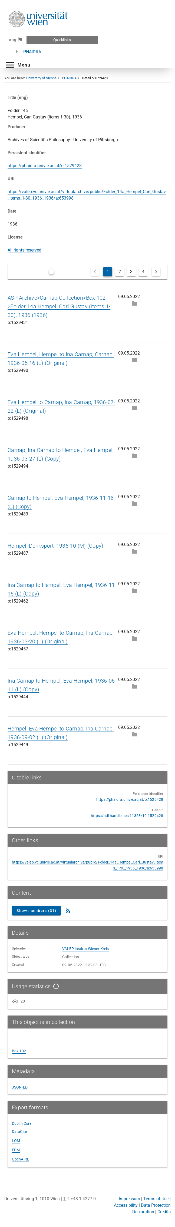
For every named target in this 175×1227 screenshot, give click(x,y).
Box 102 (19, 1051)
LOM (16, 1141)
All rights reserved (24, 250)
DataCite (19, 1131)
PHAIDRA (32, 51)
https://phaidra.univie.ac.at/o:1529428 (45, 165)
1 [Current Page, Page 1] (108, 271)
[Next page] (156, 271)
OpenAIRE (20, 1159)
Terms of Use (156, 1198)
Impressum (129, 1198)
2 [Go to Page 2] (119, 271)
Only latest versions (66, 271)
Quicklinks (62, 40)
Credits (164, 1211)
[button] (17, 65)
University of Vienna (41, 78)
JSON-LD (20, 1087)
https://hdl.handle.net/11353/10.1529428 (127, 815)
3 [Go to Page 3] (131, 271)
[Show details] (55, 986)
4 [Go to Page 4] (143, 271)
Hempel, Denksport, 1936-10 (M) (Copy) (55, 546)
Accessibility (126, 1205)
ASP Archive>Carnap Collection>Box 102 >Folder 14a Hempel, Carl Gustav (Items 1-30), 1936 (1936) (59, 306)
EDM (16, 1150)
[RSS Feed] (68, 910)
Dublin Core (21, 1123)
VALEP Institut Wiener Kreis (85, 949)
